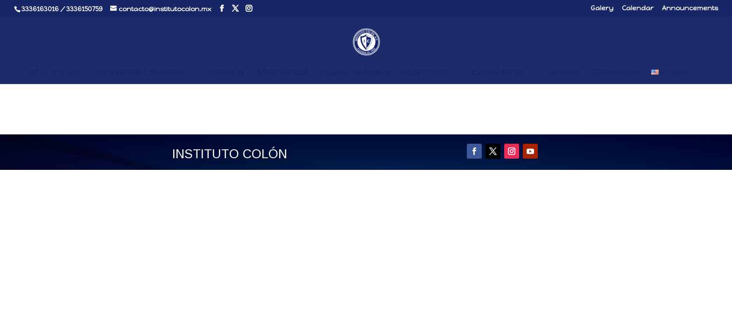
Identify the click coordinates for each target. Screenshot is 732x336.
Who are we (53, 73)
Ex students (497, 73)
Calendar (638, 8)
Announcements (690, 8)
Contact (563, 73)
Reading (226, 73)
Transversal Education (138, 73)
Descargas (616, 73)
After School (281, 73)
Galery (602, 8)
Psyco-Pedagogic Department (384, 73)
